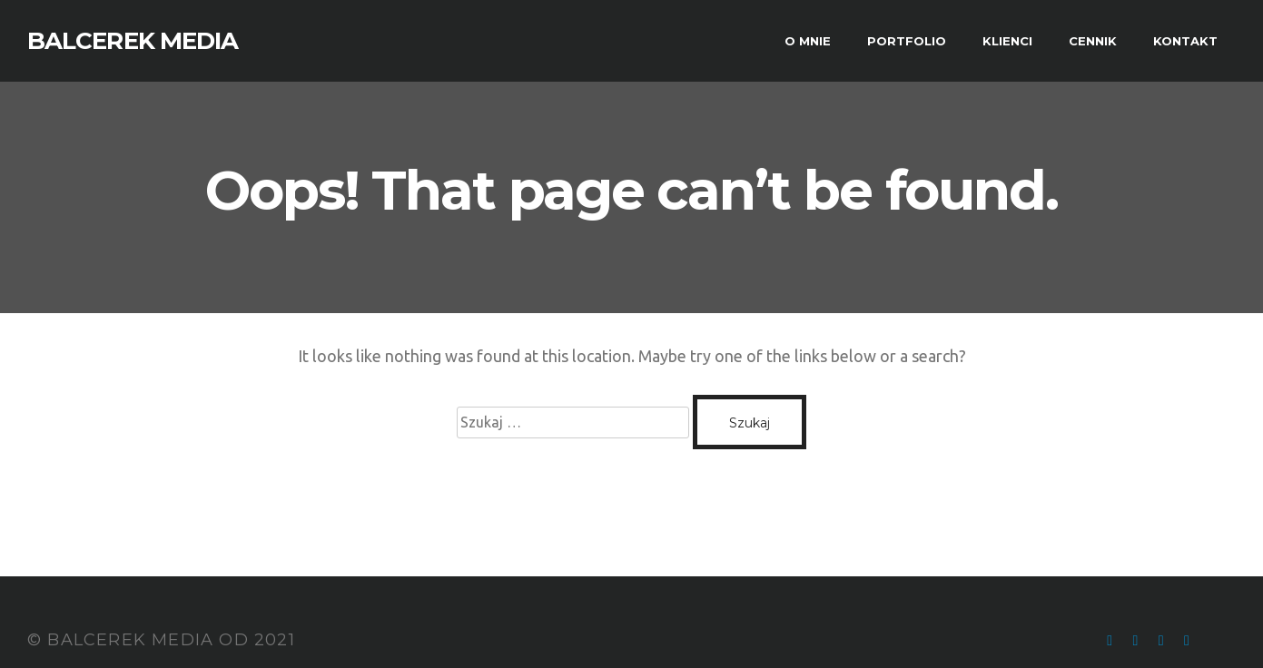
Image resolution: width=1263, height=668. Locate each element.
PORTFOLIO (906, 41)
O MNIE (807, 41)
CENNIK (1093, 41)
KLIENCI (1007, 41)
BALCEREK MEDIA (132, 40)
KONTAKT (1185, 41)
